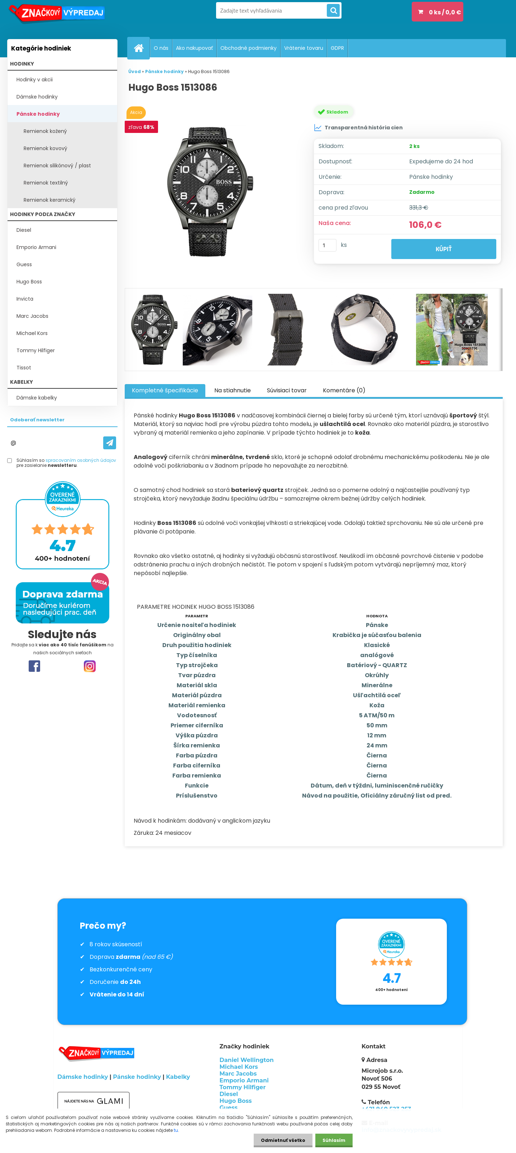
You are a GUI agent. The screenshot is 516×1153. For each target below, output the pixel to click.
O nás (161, 48)
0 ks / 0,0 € (445, 12)
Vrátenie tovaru (303, 48)
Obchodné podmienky (248, 48)
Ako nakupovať (194, 48)
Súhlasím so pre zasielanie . (66, 463)
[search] (333, 11)
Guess (24, 264)
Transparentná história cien (358, 127)
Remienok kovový (45, 148)
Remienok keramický (50, 200)
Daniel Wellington (247, 1060)
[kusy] (327, 245)
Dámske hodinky (37, 96)
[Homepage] (141, 48)
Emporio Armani (36, 247)
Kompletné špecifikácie (165, 390)
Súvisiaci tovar (287, 390)
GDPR (337, 48)
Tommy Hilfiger (35, 350)
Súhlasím (333, 1140)
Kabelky (178, 1076)
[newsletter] (109, 442)
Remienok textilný (46, 182)
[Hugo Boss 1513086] (212, 191)
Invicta (24, 298)
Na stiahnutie (232, 390)
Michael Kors (32, 333)
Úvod (134, 71)
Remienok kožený (45, 131)
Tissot (23, 367)
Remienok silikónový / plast (57, 165)
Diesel (23, 230)
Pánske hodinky (38, 114)
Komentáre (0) (344, 390)
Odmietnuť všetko (283, 1140)
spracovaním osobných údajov (81, 460)
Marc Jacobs (32, 316)
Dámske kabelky (36, 397)
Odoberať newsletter (37, 419)
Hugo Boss (29, 281)
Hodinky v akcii (34, 79)
